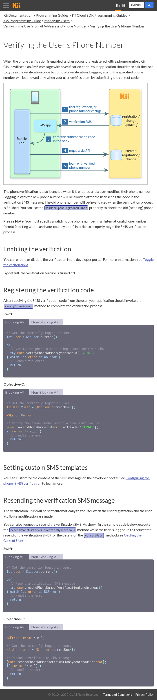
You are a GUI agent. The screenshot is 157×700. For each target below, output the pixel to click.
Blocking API (15, 322)
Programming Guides (52, 15)
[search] (136, 5)
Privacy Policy (144, 694)
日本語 (123, 7)
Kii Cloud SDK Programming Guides (99, 15)
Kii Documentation (17, 15)
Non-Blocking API (45, 322)
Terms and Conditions (117, 694)
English (118, 7)
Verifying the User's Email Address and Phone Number (45, 26)
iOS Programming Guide (22, 20)
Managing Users (57, 20)
